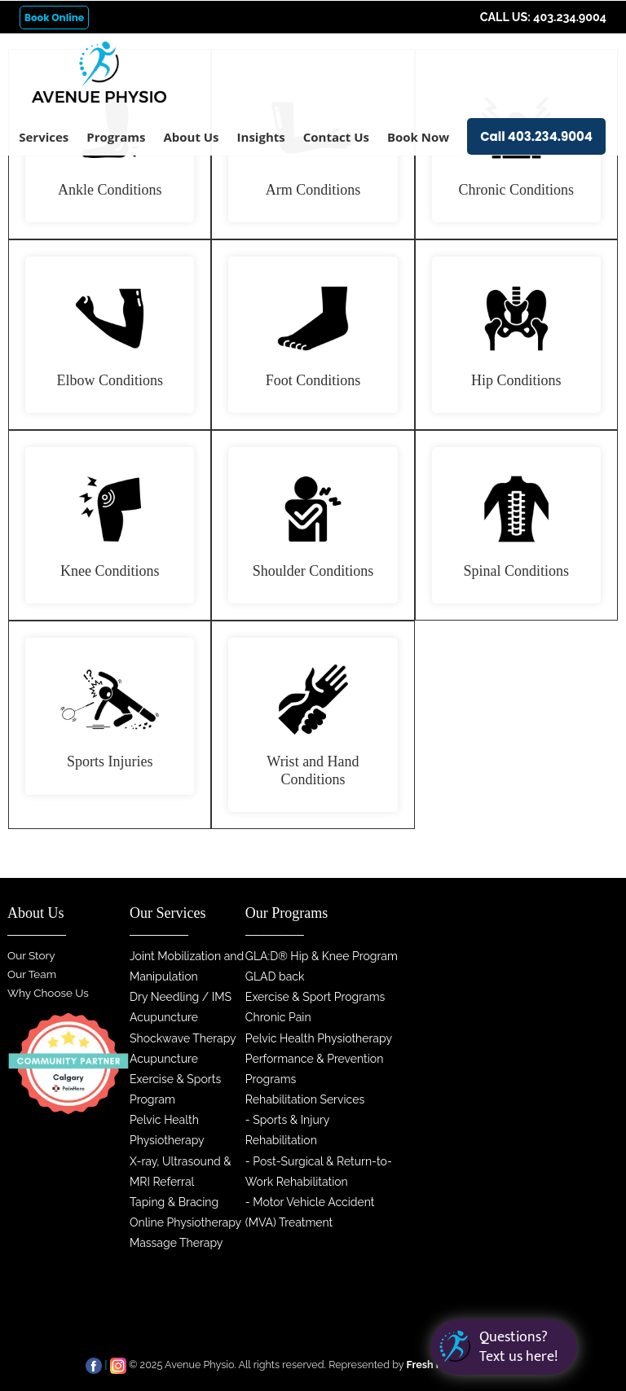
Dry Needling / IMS (180, 996)
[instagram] (118, 1364)
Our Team (31, 974)
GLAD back (275, 976)
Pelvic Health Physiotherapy (318, 1038)
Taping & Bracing (174, 1202)
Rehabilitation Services (304, 1099)
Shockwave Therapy (183, 1038)
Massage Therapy (176, 1242)
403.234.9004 (569, 17)
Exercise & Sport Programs (315, 996)
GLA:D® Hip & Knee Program (321, 956)
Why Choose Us (48, 992)
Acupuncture (164, 1017)
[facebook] (94, 1364)
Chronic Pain (278, 1017)
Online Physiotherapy (185, 1222)
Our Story (31, 955)
